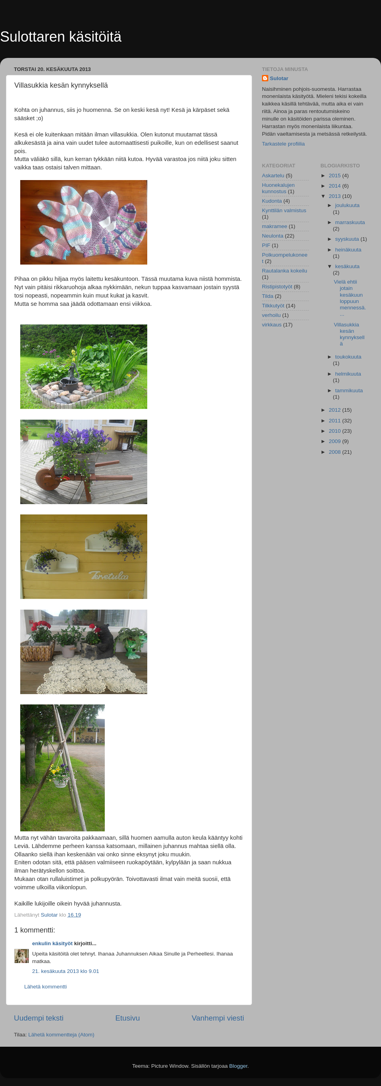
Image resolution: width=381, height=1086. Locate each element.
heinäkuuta (348, 250)
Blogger (238, 1066)
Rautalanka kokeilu (284, 271)
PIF (266, 245)
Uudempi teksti (39, 1018)
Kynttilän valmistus (284, 210)
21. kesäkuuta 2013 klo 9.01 (65, 971)
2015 (335, 175)
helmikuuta (348, 374)
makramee (274, 226)
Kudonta (272, 201)
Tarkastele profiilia (283, 144)
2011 (335, 421)
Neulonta (272, 236)
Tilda (267, 296)
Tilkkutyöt (273, 306)
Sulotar (279, 78)
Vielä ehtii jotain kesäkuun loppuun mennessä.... (350, 298)
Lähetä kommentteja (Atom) (61, 1035)
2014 (335, 186)
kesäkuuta (347, 266)
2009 (335, 441)
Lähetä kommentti (45, 987)
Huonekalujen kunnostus (278, 188)
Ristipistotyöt (277, 287)
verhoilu (271, 315)
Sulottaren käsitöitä (60, 37)
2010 (335, 431)
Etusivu (127, 1018)
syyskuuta (348, 239)
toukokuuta (348, 357)
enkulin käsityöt (52, 943)
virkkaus (272, 325)
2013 (335, 196)
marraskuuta (350, 222)
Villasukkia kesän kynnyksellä (349, 334)
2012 (335, 410)
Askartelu (273, 175)
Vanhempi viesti (218, 1018)
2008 (335, 452)
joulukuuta (347, 205)
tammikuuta (349, 390)
